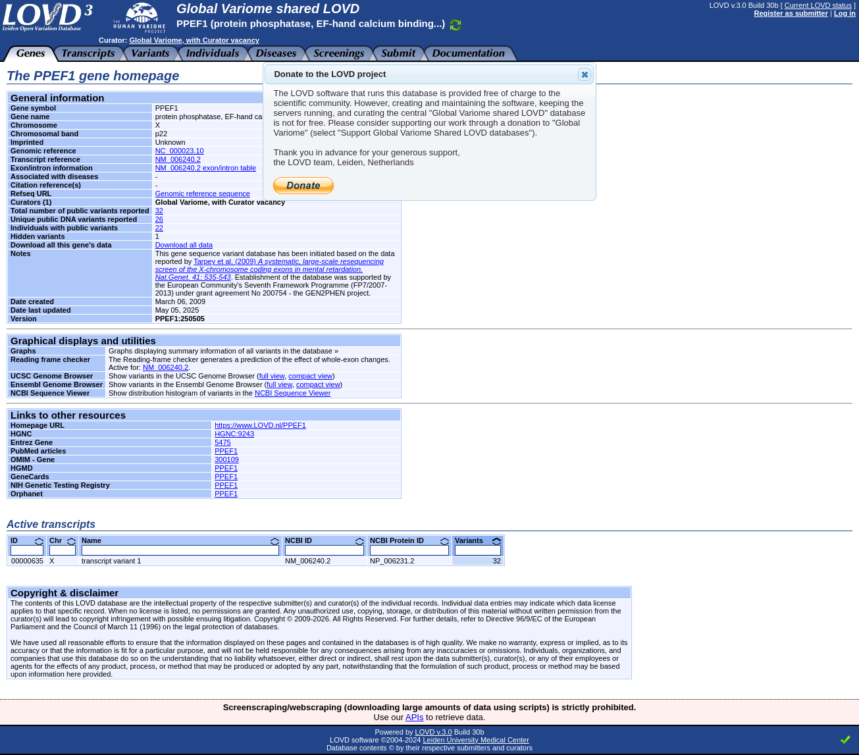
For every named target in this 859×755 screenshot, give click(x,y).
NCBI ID (324, 540)
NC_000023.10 (179, 151)
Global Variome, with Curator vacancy (194, 40)
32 (159, 211)
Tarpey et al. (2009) (269, 269)
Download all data (184, 245)
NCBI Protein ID (409, 540)
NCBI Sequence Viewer (292, 393)
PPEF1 (226, 451)
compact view (310, 376)
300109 (227, 459)
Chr (62, 540)
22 (159, 228)
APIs (414, 717)
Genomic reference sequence (202, 193)
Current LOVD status (818, 5)
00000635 (27, 561)
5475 (222, 442)
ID (27, 540)
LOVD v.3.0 (433, 732)
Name (180, 540)
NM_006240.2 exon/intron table (206, 168)
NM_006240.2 (178, 159)
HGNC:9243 (234, 434)
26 (159, 219)
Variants (478, 540)
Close (584, 74)
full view (272, 376)
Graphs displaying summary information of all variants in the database (220, 351)
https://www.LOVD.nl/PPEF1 (260, 425)
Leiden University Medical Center (476, 740)
